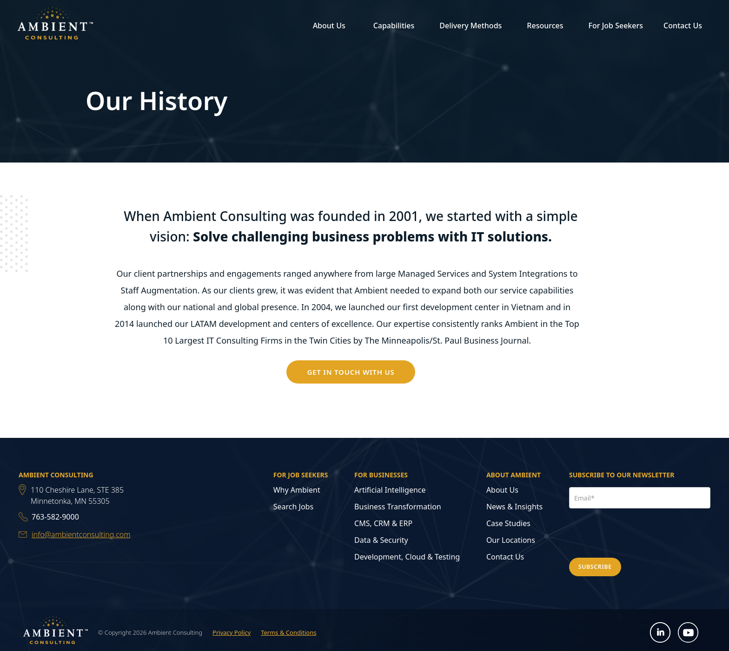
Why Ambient (296, 490)
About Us (502, 490)
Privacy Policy (231, 632)
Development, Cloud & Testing (407, 557)
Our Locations (510, 540)
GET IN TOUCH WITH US (350, 372)
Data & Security (381, 540)
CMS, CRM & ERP (383, 523)
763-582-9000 (55, 517)
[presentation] (639, 531)
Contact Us (682, 25)
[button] (328, 25)
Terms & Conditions (288, 632)
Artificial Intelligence (389, 490)
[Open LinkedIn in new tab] (660, 632)
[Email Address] (639, 497)
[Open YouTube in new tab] (688, 632)
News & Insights (514, 506)
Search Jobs (293, 506)
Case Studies (508, 523)
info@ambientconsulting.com (81, 534)
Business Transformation (397, 506)
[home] (55, 25)
